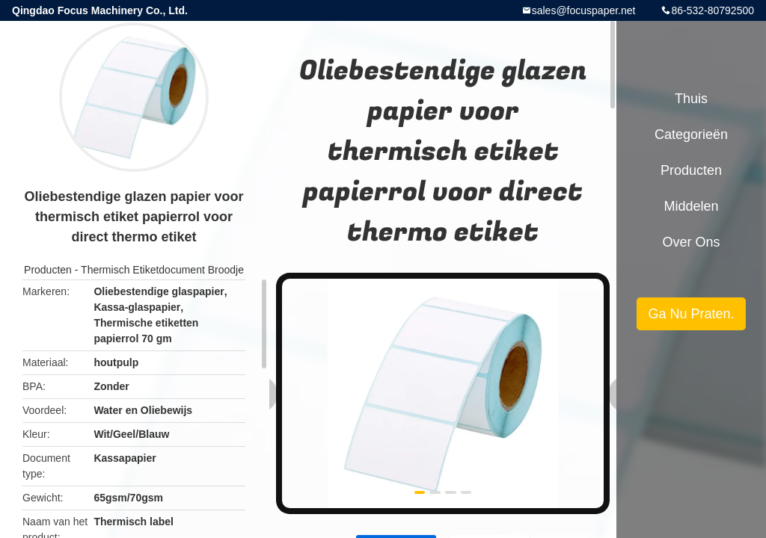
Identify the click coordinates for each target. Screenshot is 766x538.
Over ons (691, 242)
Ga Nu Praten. (691, 313)
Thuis (691, 98)
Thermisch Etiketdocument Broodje (162, 270)
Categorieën (691, 134)
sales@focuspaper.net (584, 10)
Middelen (691, 206)
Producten (48, 270)
